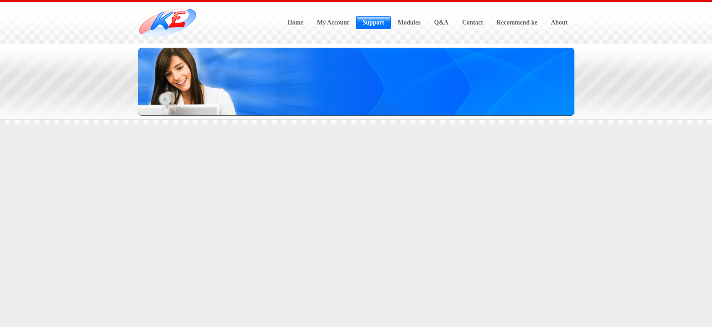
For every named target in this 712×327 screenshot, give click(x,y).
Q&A (441, 22)
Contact (472, 22)
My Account (333, 22)
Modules (409, 22)
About (559, 22)
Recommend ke (517, 22)
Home (295, 22)
